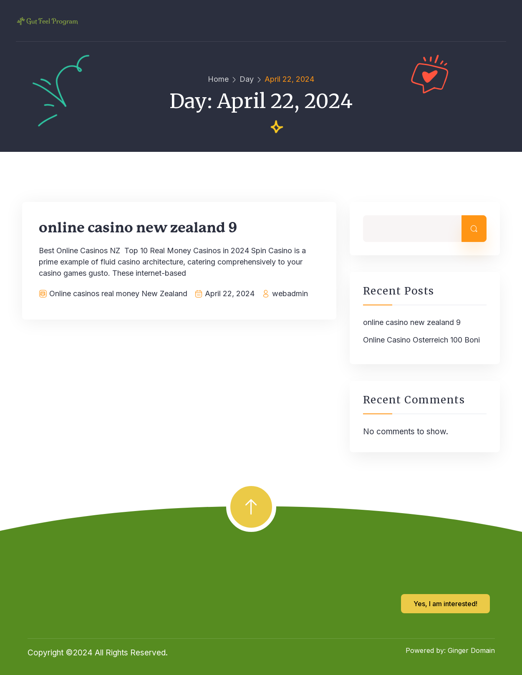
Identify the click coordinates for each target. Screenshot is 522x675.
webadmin (290, 293)
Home (218, 79)
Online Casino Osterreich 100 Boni (421, 339)
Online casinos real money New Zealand (118, 293)
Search (474, 228)
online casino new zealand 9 (138, 228)
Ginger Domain (471, 650)
